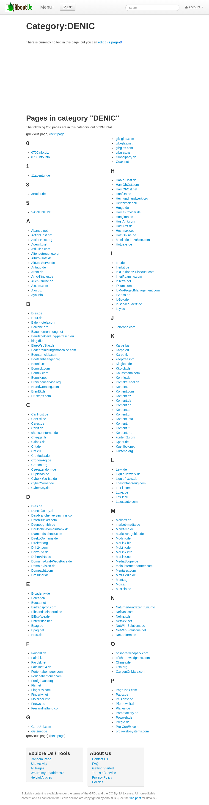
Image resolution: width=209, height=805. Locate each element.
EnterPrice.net (41, 621)
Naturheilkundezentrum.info (135, 607)
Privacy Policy (102, 777)
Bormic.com (39, 364)
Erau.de (36, 635)
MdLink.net (123, 557)
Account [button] (194, 7)
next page (57, 134)
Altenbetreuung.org (44, 253)
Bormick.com (40, 368)
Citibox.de (38, 442)
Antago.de (38, 267)
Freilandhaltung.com (45, 708)
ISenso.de (123, 295)
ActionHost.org (41, 240)
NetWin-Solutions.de (130, 625)
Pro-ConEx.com (127, 727)
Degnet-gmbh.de (43, 524)
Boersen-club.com (44, 354)
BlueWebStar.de (42, 345)
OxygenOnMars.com (130, 671)
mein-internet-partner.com (134, 566)
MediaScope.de (127, 561)
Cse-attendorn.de (43, 469)
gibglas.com (124, 148)
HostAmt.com (125, 221)
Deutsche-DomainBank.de (50, 529)
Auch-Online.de (42, 281)
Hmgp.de (122, 207)
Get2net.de (39, 731)
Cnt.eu (36, 451)
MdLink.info (124, 552)
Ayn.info (37, 295)
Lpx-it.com (123, 488)
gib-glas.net (124, 143)
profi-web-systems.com (132, 731)
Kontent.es (123, 410)
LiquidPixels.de (126, 478)
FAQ (95, 763)
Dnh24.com (39, 547)
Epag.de (37, 625)
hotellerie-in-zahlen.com (133, 240)
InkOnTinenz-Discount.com (135, 272)
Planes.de (123, 708)
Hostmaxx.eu (125, 230)
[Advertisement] (109, 79)
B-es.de (36, 313)
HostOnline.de (126, 235)
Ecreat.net (38, 602)
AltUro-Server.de (43, 263)
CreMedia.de (40, 456)
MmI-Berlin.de (126, 575)
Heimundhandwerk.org (132, 198)
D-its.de (36, 506)
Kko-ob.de (123, 368)
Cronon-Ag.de (41, 460)
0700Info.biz (40, 152)
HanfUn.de (123, 194)
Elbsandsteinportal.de (46, 612)
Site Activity (39, 763)
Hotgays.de (124, 244)
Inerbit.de (122, 267)
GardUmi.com (41, 727)
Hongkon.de (124, 217)
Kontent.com (125, 391)
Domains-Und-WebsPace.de (51, 561)
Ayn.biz (36, 290)
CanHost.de (39, 414)
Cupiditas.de (40, 474)
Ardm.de (37, 272)
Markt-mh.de (125, 529)
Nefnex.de (123, 616)
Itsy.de (120, 309)
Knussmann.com (128, 373)
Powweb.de (124, 717)
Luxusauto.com (127, 501)
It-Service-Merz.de (129, 304)
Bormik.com (39, 373)
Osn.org (121, 667)
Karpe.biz (122, 345)
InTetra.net (123, 281)
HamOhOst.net (126, 189)
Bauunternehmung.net (47, 331)
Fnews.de (38, 704)
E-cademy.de (40, 593)
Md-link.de (123, 538)
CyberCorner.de (42, 483)
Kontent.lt (122, 428)
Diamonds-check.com (46, 534)
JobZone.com (125, 327)
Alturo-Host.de (41, 258)
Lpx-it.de (122, 492)
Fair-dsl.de (38, 653)
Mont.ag (121, 580)
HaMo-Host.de (126, 180)
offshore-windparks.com (133, 658)
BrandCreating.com (45, 387)
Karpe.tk (122, 354)
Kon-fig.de (123, 377)
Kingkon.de (124, 364)
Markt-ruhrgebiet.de (130, 534)
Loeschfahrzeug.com (131, 483)
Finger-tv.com (41, 690)
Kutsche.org (124, 451)
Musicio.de (123, 589)
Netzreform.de (126, 635)
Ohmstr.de (123, 662)
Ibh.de (120, 263)
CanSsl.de (38, 419)
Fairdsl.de (38, 658)
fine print (135, 798)
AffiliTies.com (40, 249)
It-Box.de (122, 299)
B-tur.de (36, 318)
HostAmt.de (124, 226)
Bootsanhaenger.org (45, 359)
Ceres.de (37, 423)
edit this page (108, 42)
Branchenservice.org (45, 382)
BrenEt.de (38, 391)
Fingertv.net (39, 694)
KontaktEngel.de (127, 382)
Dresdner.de (40, 575)
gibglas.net (123, 152)
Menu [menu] (47, 7)
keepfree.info (125, 359)
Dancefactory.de (42, 511)
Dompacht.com (42, 570)
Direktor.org (39, 543)
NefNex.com (124, 612)
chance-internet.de (44, 433)
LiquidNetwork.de (128, 474)
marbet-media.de (128, 524)
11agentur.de (40, 175)
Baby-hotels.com (43, 322)
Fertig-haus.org (42, 681)
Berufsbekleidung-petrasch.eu (52, 336)
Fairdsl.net (38, 662)
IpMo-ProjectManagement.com (138, 290)
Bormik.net (39, 377)
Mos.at (120, 584)
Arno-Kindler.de (42, 276)
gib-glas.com (125, 139)
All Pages (37, 768)
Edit (67, 7)
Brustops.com (41, 396)
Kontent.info (124, 419)
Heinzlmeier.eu (126, 203)
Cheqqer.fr (38, 437)
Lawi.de (121, 469)
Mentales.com (126, 570)
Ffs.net (36, 685)
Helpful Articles (41, 777)
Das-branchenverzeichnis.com (52, 515)
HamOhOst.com (127, 184)
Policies (97, 782)
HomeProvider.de (128, 212)
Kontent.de (123, 400)
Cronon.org (39, 465)
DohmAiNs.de (41, 557)
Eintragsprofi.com (43, 607)
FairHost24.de (41, 667)
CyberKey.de (40, 488)
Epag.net (37, 630)
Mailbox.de (123, 520)
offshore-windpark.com (132, 653)
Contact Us (100, 759)
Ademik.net (39, 244)
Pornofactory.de (127, 713)
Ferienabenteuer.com (46, 676)
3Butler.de (38, 194)
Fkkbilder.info (40, 699)
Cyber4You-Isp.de (44, 478)
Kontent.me (124, 433)
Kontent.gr (123, 414)
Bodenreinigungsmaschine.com (53, 350)
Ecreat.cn (38, 598)
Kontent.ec (123, 405)
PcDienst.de (124, 699)
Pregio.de (122, 722)
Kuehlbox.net (125, 446)
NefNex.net (124, 621)
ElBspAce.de (40, 616)
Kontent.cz (123, 396)
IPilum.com (124, 286)
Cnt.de (36, 446)
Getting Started (103, 768)
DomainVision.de (43, 566)
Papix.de (122, 694)
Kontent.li (122, 423)
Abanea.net (39, 230)
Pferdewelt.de (125, 704)
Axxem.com (39, 286)
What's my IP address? (47, 773)
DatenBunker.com (44, 520)
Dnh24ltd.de (40, 552)
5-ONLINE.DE (41, 212)
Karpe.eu (122, 350)
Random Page (41, 759)
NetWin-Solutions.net (131, 630)
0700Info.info (40, 157)
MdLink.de (123, 547)
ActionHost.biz (41, 235)
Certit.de (37, 428)
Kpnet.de (122, 442)
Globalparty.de (126, 157)
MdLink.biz (123, 543)
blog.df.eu (38, 341)
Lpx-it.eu (122, 497)
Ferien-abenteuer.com (47, 671)
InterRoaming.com (129, 276)
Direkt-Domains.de (44, 538)
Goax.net (122, 162)
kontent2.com (125, 437)
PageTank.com (126, 690)
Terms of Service (104, 773)
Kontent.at (123, 387)
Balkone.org (39, 327)
